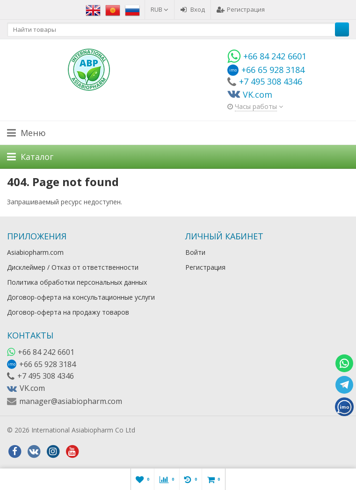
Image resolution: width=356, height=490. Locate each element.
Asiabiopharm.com (35, 252)
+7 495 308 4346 (45, 376)
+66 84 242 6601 (46, 352)
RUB (159, 9)
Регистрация (241, 9)
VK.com (32, 388)
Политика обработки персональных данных (77, 282)
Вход (192, 9)
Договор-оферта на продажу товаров (68, 312)
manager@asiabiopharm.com (70, 401)
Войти (195, 252)
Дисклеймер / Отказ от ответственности (72, 267)
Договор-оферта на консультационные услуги (81, 297)
